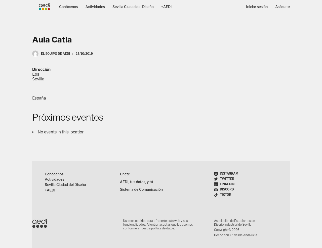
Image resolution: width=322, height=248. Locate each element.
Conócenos (68, 7)
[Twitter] (224, 179)
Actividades (95, 7)
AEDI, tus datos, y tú (136, 182)
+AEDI (166, 7)
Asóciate (282, 7)
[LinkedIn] (224, 184)
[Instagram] (226, 174)
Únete (125, 174)
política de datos (162, 228)
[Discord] (224, 189)
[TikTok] (222, 195)
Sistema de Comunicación (141, 189)
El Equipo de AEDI (55, 54)
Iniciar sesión (257, 7)
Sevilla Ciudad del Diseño (133, 7)
